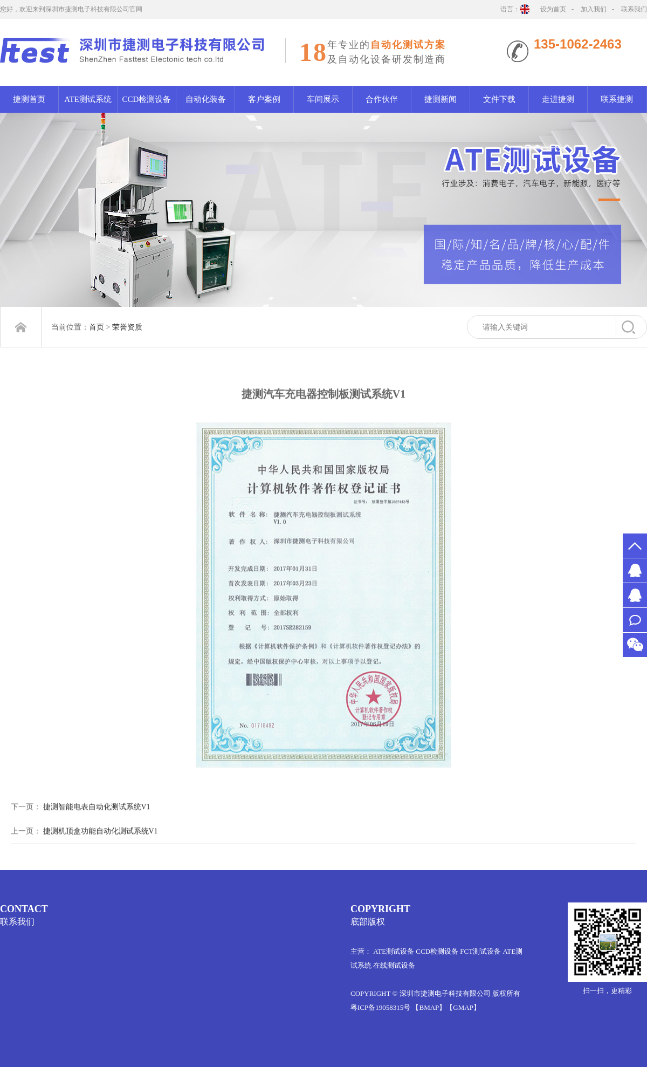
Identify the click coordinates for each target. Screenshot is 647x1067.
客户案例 (264, 99)
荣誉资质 (127, 327)
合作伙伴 (382, 99)
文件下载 (499, 99)
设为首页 (553, 9)
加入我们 (594, 9)
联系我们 (634, 9)
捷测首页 (29, 99)
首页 (96, 327)
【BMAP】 (429, 1007)
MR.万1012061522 (635, 595)
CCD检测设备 (146, 99)
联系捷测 (617, 99)
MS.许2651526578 (635, 570)
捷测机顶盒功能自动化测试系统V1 (100, 853)
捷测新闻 (440, 99)
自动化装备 (205, 99)
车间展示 (323, 99)
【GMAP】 (463, 1007)
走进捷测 (558, 99)
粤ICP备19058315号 (380, 1007)
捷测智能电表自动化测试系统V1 (96, 828)
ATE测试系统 (88, 99)
